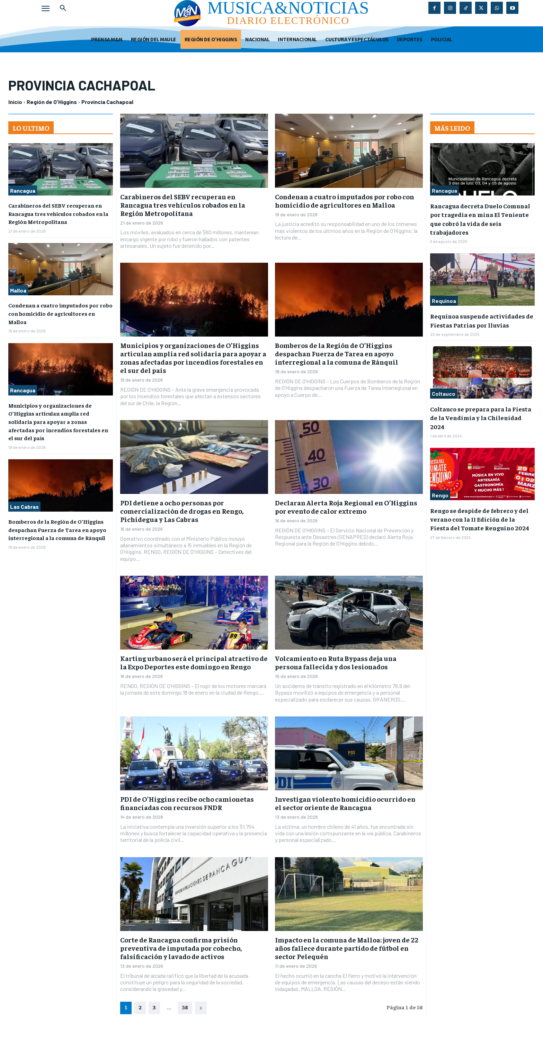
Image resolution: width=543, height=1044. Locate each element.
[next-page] (201, 1008)
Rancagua (22, 190)
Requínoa (444, 300)
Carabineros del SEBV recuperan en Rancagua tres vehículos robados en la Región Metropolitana (58, 213)
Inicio (15, 101)
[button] (63, 8)
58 (185, 1006)
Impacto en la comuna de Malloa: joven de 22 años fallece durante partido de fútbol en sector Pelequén (346, 947)
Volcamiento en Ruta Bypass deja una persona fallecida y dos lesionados (336, 662)
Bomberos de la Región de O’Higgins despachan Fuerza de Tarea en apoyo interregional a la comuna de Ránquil (57, 524)
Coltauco (443, 393)
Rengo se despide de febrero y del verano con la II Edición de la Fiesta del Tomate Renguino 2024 (479, 519)
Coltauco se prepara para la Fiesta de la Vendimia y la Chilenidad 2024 (480, 417)
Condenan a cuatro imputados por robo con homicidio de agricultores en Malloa (60, 312)
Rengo (440, 495)
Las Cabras (24, 502)
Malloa (18, 289)
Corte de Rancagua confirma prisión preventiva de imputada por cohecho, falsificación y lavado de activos (181, 947)
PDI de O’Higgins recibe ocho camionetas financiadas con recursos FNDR (187, 802)
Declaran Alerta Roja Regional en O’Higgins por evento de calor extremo (346, 506)
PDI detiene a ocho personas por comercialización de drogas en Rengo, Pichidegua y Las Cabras (181, 510)
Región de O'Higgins (52, 101)
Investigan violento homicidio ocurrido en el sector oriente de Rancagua (345, 802)
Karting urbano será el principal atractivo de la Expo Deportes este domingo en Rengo (194, 662)
